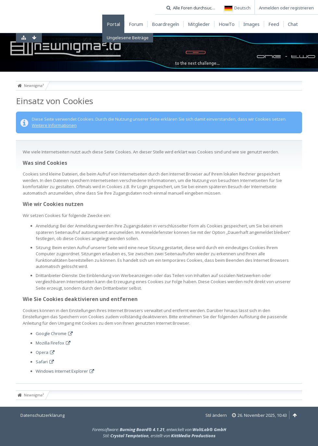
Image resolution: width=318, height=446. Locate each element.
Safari (42, 362)
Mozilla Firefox (50, 343)
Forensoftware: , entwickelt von (159, 429)
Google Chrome (51, 333)
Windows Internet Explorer (62, 371)
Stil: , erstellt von (159, 436)
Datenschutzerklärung (42, 415)
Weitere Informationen (54, 125)
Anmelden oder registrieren (286, 8)
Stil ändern (216, 415)
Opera (42, 352)
